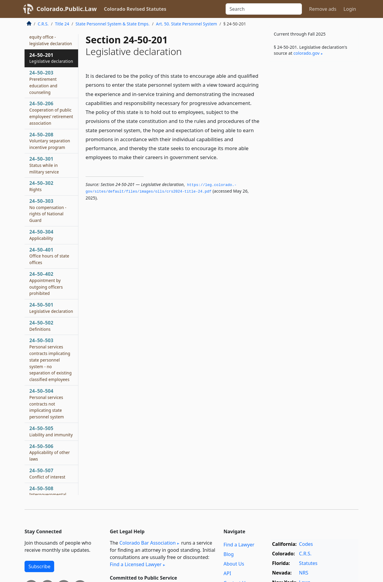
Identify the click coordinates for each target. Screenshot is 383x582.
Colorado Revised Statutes (135, 9)
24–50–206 (51, 113)
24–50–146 (50, 33)
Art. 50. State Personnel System (186, 24)
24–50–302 (41, 186)
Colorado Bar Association (147, 543)
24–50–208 (49, 140)
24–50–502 (41, 325)
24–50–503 (50, 359)
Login (350, 9)
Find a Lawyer (239, 544)
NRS (303, 572)
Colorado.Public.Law (67, 9)
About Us (234, 563)
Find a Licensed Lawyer (136, 564)
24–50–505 (51, 431)
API (227, 573)
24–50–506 (49, 452)
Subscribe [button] (39, 566)
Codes (306, 544)
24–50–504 (46, 404)
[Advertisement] (313, 159)
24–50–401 (49, 256)
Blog (229, 554)
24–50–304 (41, 234)
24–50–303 (47, 210)
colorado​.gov (307, 53)
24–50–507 (47, 473)
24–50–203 (43, 82)
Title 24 (62, 24)
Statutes (308, 563)
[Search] (264, 9)
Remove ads (322, 9)
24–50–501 (51, 307)
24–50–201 (51, 58)
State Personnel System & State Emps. (112, 24)
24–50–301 (44, 165)
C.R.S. (43, 24)
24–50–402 (46, 283)
